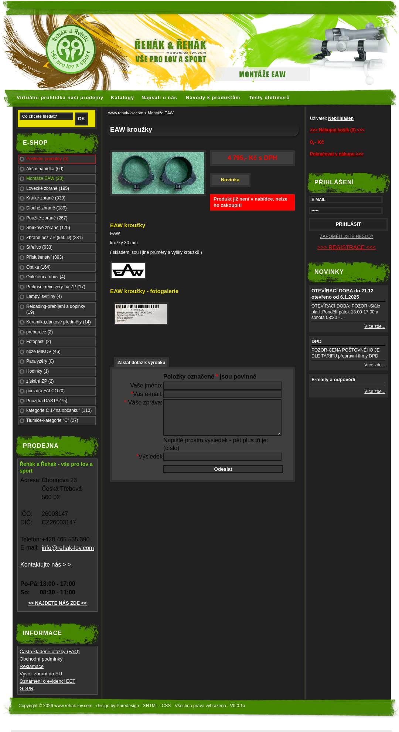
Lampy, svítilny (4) (44, 296)
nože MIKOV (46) (43, 351)
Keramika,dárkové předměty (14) (58, 322)
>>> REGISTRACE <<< (346, 247)
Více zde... (374, 326)
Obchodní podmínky (41, 659)
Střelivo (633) (39, 247)
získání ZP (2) (40, 381)
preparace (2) (39, 332)
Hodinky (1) (37, 371)
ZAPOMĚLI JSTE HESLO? (346, 236)
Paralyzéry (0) (40, 361)
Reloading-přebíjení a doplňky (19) (55, 309)
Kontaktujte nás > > (45, 564)
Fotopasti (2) (38, 341)
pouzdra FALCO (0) (45, 390)
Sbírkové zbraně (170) (48, 227)
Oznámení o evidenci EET (47, 681)
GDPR (27, 688)
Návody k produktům (213, 97)
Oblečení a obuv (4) (45, 276)
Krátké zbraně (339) (45, 198)
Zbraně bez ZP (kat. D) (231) (54, 237)
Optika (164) (38, 267)
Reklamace (32, 666)
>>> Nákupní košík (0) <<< (337, 129)
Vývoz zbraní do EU (41, 673)
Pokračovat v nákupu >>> (337, 154)
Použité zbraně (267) (46, 218)
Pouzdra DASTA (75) (46, 400)
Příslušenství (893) (44, 257)
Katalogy (122, 97)
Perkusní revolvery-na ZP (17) (55, 286)
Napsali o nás (159, 97)
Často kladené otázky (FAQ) (50, 651)
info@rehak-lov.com (68, 548)
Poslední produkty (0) (47, 158)
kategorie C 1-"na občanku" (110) (59, 410)
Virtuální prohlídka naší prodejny (60, 97)
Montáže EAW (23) (45, 178)
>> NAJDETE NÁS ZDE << (57, 603)
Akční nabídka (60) (45, 168)
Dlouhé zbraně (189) (46, 208)
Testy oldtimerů (269, 97)
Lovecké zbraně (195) (47, 188)
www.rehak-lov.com (125, 113)
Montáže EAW (161, 113)
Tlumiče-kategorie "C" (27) (52, 420)
